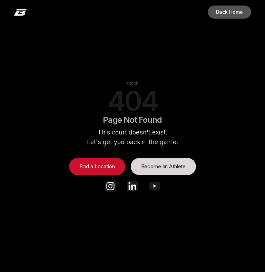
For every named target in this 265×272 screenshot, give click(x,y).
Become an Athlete (163, 166)
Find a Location (97, 166)
